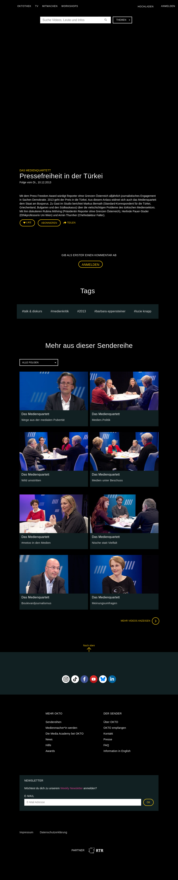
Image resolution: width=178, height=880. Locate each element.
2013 (82, 310)
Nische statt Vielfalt (104, 542)
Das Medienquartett (35, 170)
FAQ (106, 744)
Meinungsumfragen (104, 602)
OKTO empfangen (114, 727)
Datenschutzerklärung (53, 831)
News (49, 738)
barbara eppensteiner (110, 310)
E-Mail (29, 795)
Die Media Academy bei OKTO (65, 733)
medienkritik (60, 310)
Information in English (117, 750)
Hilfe (48, 744)
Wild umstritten (30, 479)
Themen (123, 20)
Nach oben (89, 647)
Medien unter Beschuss (106, 479)
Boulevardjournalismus (35, 602)
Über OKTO (110, 721)
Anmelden (90, 264)
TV (37, 6)
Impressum (26, 831)
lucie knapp (143, 310)
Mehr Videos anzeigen (139, 620)
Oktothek (25, 6)
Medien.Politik (100, 419)
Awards (50, 750)
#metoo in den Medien (35, 542)
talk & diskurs (33, 310)
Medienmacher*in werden (61, 727)
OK (148, 801)
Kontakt (108, 733)
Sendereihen (53, 721)
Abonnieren (49, 222)
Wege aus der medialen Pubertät (41, 419)
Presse (107, 738)
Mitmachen (50, 6)
